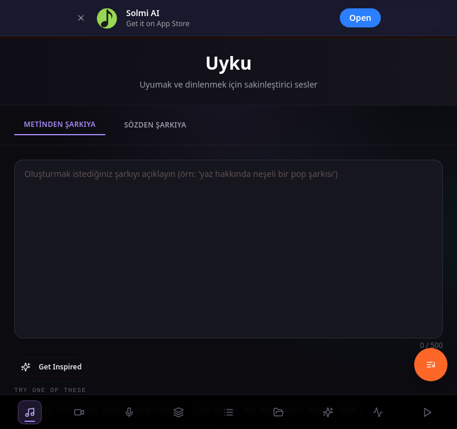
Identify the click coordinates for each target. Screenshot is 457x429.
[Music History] (430, 364)
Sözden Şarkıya (155, 125)
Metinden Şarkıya (60, 124)
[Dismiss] (81, 18)
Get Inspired (51, 367)
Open (360, 17)
